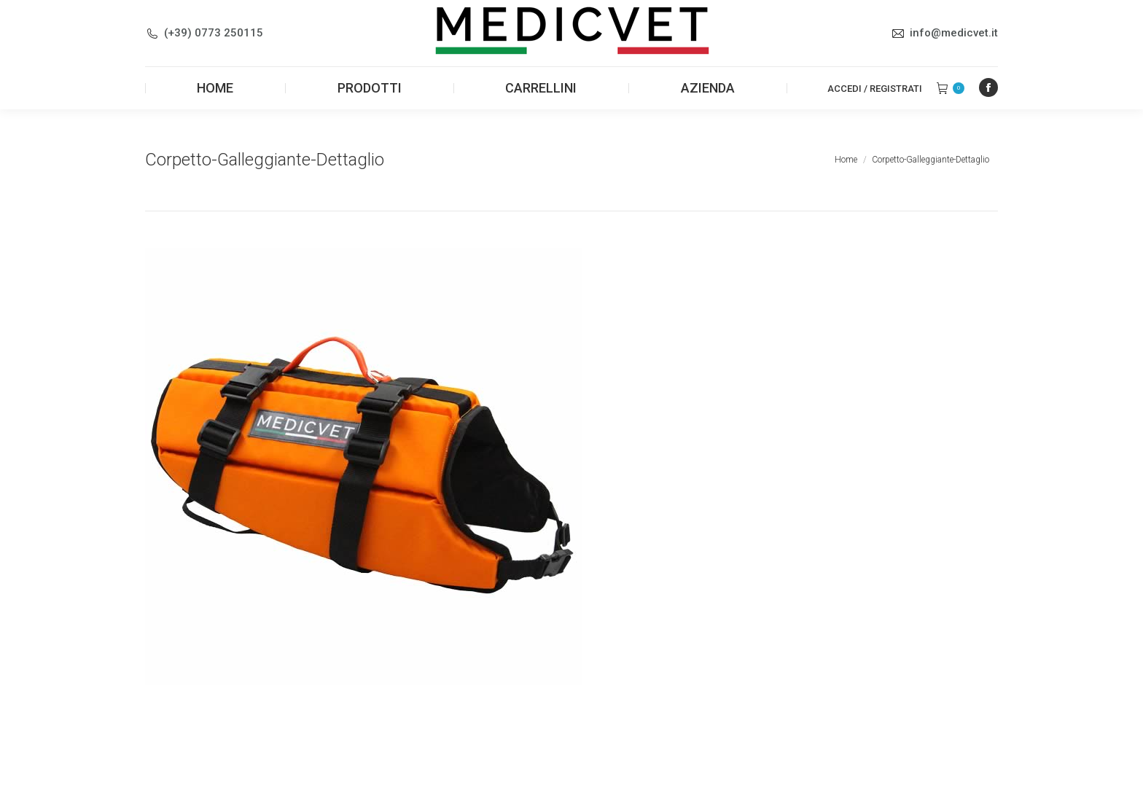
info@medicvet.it (954, 32)
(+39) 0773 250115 (213, 32)
